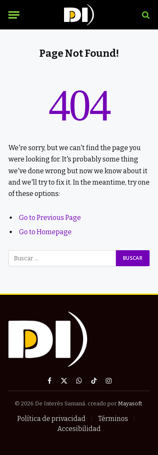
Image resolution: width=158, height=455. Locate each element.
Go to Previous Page (50, 218)
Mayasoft (130, 403)
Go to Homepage (45, 232)
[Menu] (13, 14)
